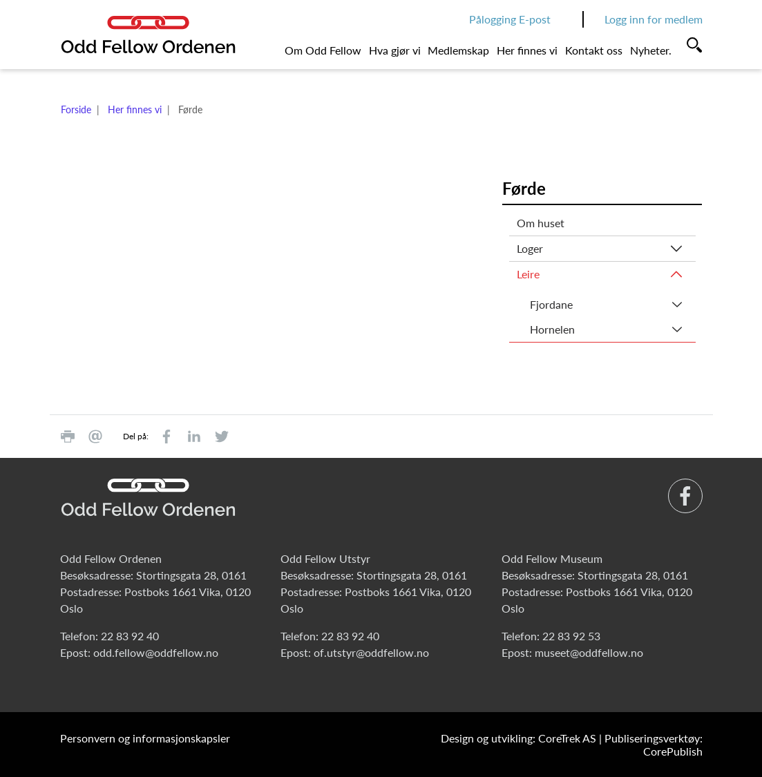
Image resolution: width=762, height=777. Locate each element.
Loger (530, 248)
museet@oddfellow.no (589, 652)
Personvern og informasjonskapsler (145, 738)
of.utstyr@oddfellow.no (371, 652)
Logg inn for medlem (653, 19)
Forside (76, 109)
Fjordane (551, 304)
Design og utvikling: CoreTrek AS (518, 738)
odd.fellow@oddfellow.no (155, 652)
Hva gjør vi (395, 50)
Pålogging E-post (510, 19)
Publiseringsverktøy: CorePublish (653, 744)
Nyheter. (650, 50)
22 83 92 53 (571, 635)
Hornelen (552, 329)
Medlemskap (458, 50)
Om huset (540, 222)
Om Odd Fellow (323, 50)
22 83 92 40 (130, 635)
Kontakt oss (593, 50)
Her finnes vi (527, 50)
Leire (528, 273)
